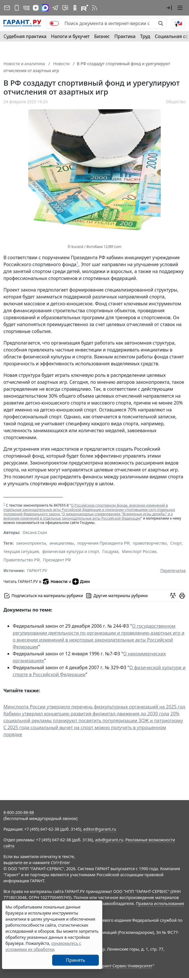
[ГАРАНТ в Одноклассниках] (74, 7)
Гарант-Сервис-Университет (125, 965)
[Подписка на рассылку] (6, 7)
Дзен (81, 581)
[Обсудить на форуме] (172, 595)
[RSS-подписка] (94, 7)
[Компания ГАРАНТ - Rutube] (84, 7)
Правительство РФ (21, 560)
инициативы (62, 543)
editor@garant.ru (99, 829)
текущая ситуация (21, 551)
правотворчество (150, 543)
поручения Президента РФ (103, 543)
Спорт (176, 543)
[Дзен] (36, 8)
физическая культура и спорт (70, 551)
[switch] (54, 23)
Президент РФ (57, 560)
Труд (145, 36)
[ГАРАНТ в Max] (45, 8)
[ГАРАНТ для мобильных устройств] (16, 7)
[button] (169, 7)
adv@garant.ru (109, 839)
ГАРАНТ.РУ (37, 570)
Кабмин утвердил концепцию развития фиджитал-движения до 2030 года (86, 713)
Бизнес (102, 36)
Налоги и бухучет (70, 36)
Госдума (110, 551)
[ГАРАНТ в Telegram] (55, 7)
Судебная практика (24, 36)
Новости (54, 581)
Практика (124, 36)
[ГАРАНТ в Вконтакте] (26, 7)
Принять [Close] (75, 960)
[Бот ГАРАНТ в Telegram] (65, 7)
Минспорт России (139, 551)
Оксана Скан (34, 532)
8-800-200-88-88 (18, 812)
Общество (176, 101)
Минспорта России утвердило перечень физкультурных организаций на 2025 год (94, 707)
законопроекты (31, 543)
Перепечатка (173, 570)
